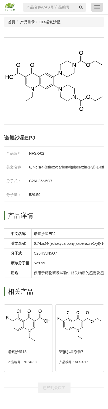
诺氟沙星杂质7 (71, 352)
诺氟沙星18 (17, 352)
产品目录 (27, 22)
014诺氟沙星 (50, 22)
